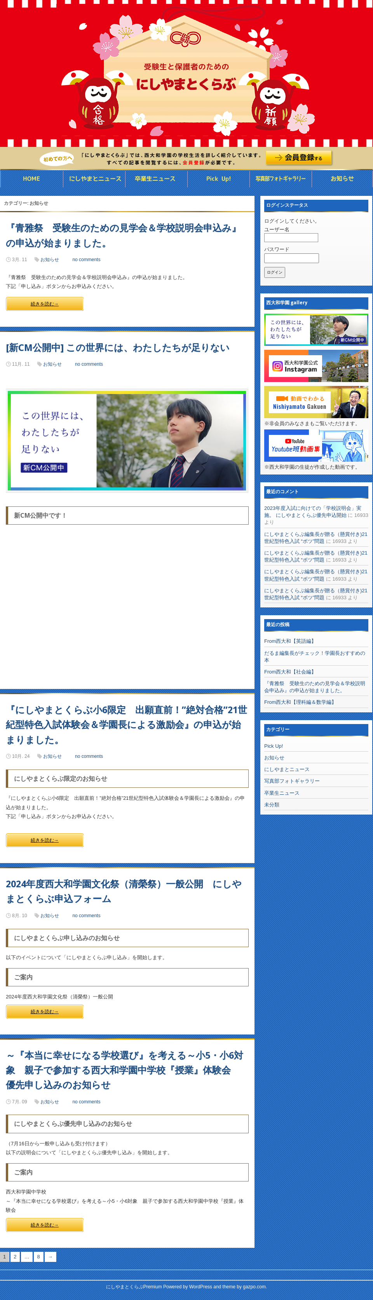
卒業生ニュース (156, 179)
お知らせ (342, 179)
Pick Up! (273, 746)
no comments (86, 259)
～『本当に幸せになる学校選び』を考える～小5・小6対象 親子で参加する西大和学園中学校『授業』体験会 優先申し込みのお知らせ (124, 1070)
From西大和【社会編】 (290, 672)
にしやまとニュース (94, 179)
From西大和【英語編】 (290, 641)
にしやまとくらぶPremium (134, 1287)
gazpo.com (254, 1287)
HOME (31, 179)
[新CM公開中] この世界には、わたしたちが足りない (118, 347)
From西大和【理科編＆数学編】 (300, 702)
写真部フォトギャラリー (280, 179)
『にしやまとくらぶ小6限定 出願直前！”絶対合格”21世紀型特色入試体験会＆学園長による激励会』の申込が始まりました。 (126, 725)
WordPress (200, 1287)
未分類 (271, 805)
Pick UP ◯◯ (218, 179)
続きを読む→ (45, 304)
